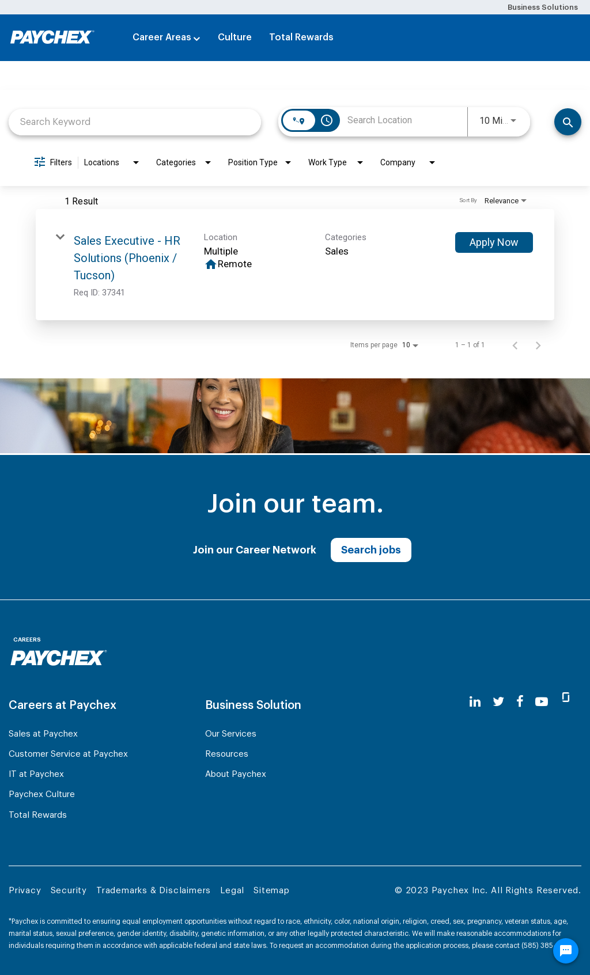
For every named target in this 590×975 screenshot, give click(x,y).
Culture (235, 37)
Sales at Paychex (43, 734)
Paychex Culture (42, 794)
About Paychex (235, 774)
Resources (226, 754)
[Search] (567, 121)
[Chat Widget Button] (565, 950)
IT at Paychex (36, 774)
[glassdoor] (566, 702)
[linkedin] (475, 702)
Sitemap (272, 890)
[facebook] (520, 702)
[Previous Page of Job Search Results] (515, 344)
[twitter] (498, 702)
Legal (232, 890)
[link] (295, 264)
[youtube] (541, 702)
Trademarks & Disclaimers (153, 890)
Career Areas (162, 37)
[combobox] (134, 121)
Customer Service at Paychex (68, 754)
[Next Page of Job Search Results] (538, 344)
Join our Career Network (254, 550)
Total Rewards (301, 37)
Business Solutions (543, 7)
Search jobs (371, 550)
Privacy (25, 890)
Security (69, 890)
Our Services (230, 734)
